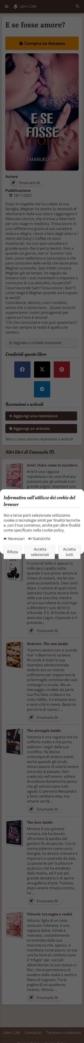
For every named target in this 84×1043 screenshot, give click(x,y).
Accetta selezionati (40, 552)
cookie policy (53, 530)
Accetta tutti (69, 552)
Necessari (14, 538)
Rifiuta (12, 551)
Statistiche (39, 538)
